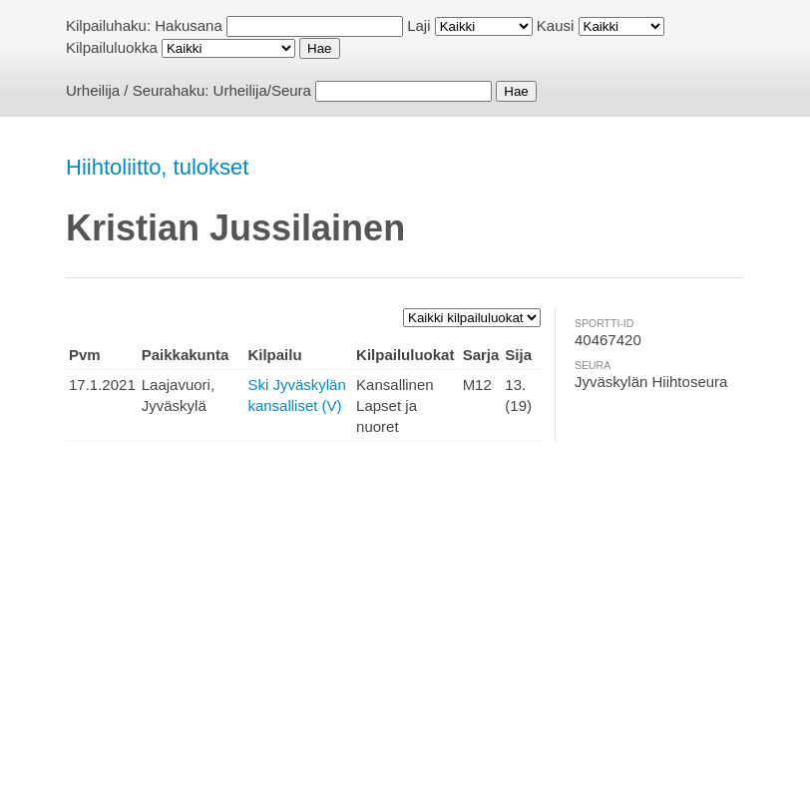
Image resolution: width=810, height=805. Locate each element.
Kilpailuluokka (112, 47)
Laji (418, 25)
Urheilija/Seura (262, 90)
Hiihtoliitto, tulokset (157, 167)
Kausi (556, 25)
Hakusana (188, 25)
